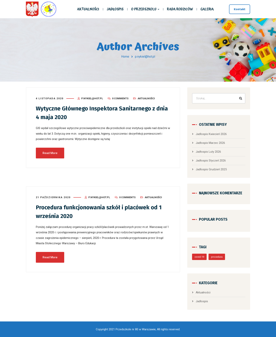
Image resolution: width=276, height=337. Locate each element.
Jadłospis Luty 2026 (208, 151)
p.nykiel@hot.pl (92, 98)
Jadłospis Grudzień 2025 (211, 169)
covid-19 (199, 256)
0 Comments (120, 98)
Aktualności (146, 98)
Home (125, 56)
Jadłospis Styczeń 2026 (211, 160)
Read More (50, 152)
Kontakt (239, 9)
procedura (217, 256)
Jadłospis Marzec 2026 (210, 143)
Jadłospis (202, 301)
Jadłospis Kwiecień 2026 (211, 134)
